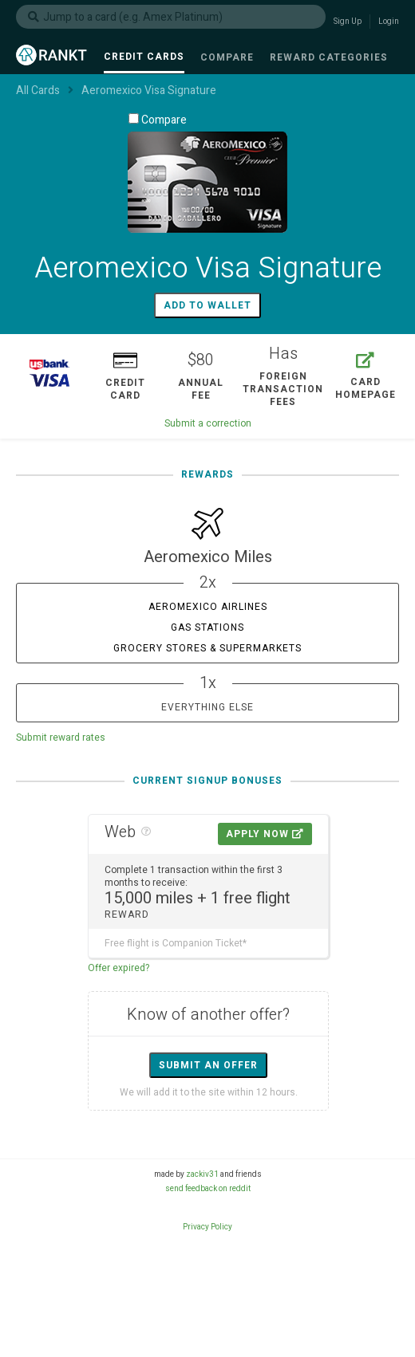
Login (388, 21)
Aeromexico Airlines (207, 607)
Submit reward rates (60, 737)
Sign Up (348, 21)
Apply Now (265, 834)
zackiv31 (202, 1174)
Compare (157, 120)
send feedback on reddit (208, 1188)
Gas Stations (207, 627)
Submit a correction (207, 423)
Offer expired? (118, 968)
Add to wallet (207, 305)
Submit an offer (208, 1065)
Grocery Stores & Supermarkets (207, 648)
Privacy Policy (207, 1227)
